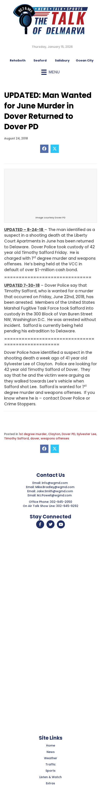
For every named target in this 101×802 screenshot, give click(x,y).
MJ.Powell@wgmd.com (55, 495)
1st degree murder (33, 434)
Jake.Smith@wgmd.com (55, 491)
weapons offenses (55, 438)
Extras (50, 783)
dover (34, 438)
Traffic (51, 764)
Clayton (54, 434)
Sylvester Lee (86, 434)
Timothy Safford (16, 438)
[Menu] (50, 72)
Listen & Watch (50, 777)
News (51, 752)
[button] (40, 524)
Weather (50, 758)
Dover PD (68, 434)
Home (50, 745)
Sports (50, 771)
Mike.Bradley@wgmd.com (54, 487)
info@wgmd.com (55, 483)
